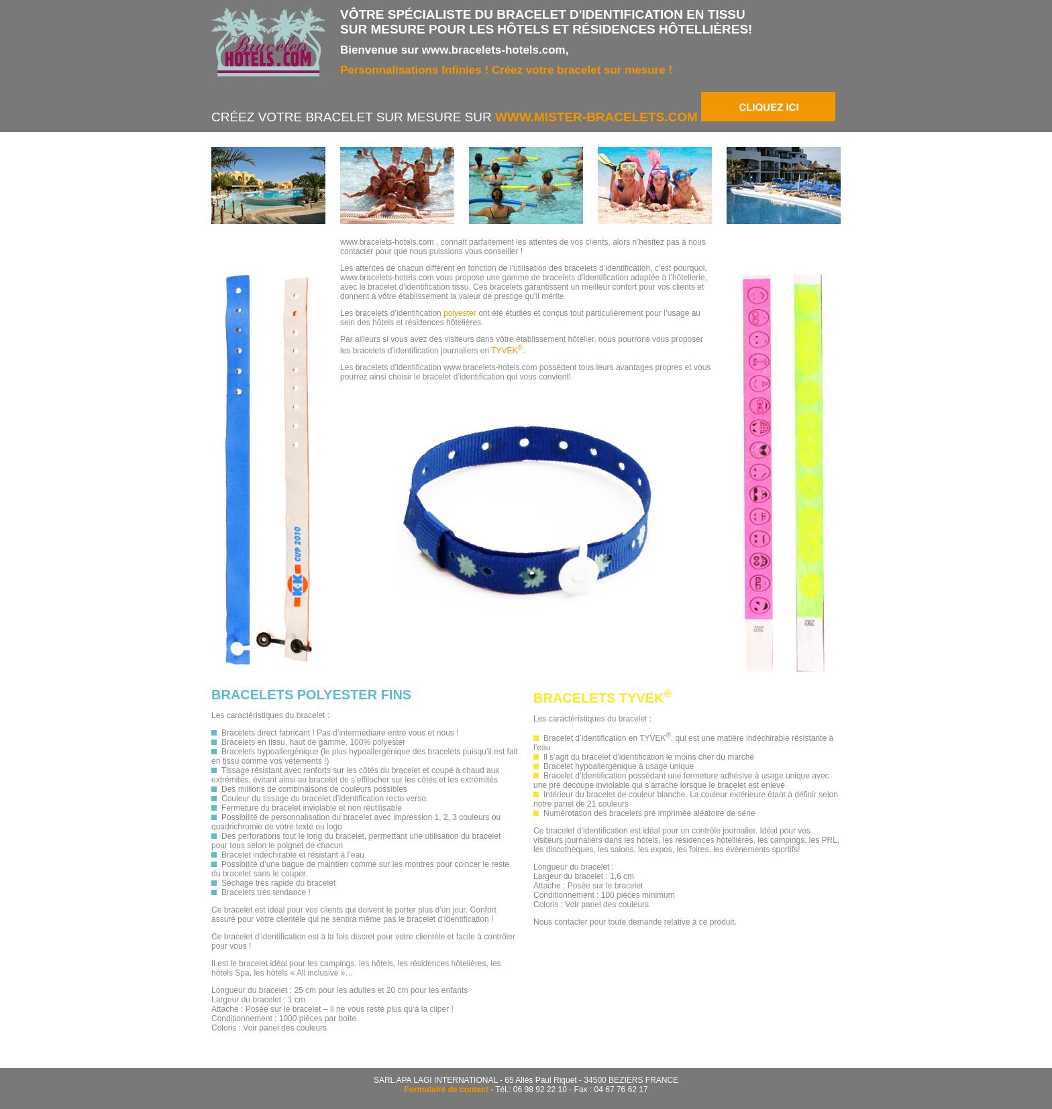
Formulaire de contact (446, 1089)
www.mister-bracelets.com (665, 117)
